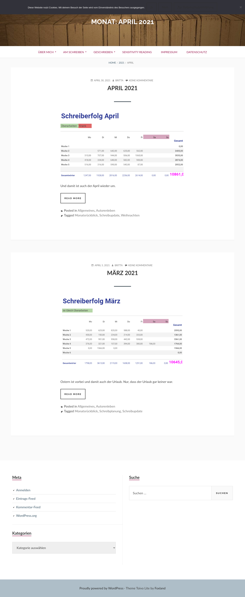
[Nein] (240, 7)
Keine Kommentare (141, 80)
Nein (165, 7)
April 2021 (122, 87)
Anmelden (23, 490)
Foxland (160, 588)
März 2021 (122, 272)
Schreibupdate (109, 215)
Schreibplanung (110, 411)
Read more (74, 199)
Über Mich (46, 52)
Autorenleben (105, 210)
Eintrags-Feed (25, 498)
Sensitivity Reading (137, 52)
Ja (151, 7)
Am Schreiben (73, 52)
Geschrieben (103, 52)
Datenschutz (196, 52)
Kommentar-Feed (28, 507)
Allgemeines (86, 210)
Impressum (169, 52)
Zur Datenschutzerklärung (195, 7)
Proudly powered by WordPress (101, 588)
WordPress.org (26, 515)
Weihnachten (130, 215)
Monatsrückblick (86, 215)
